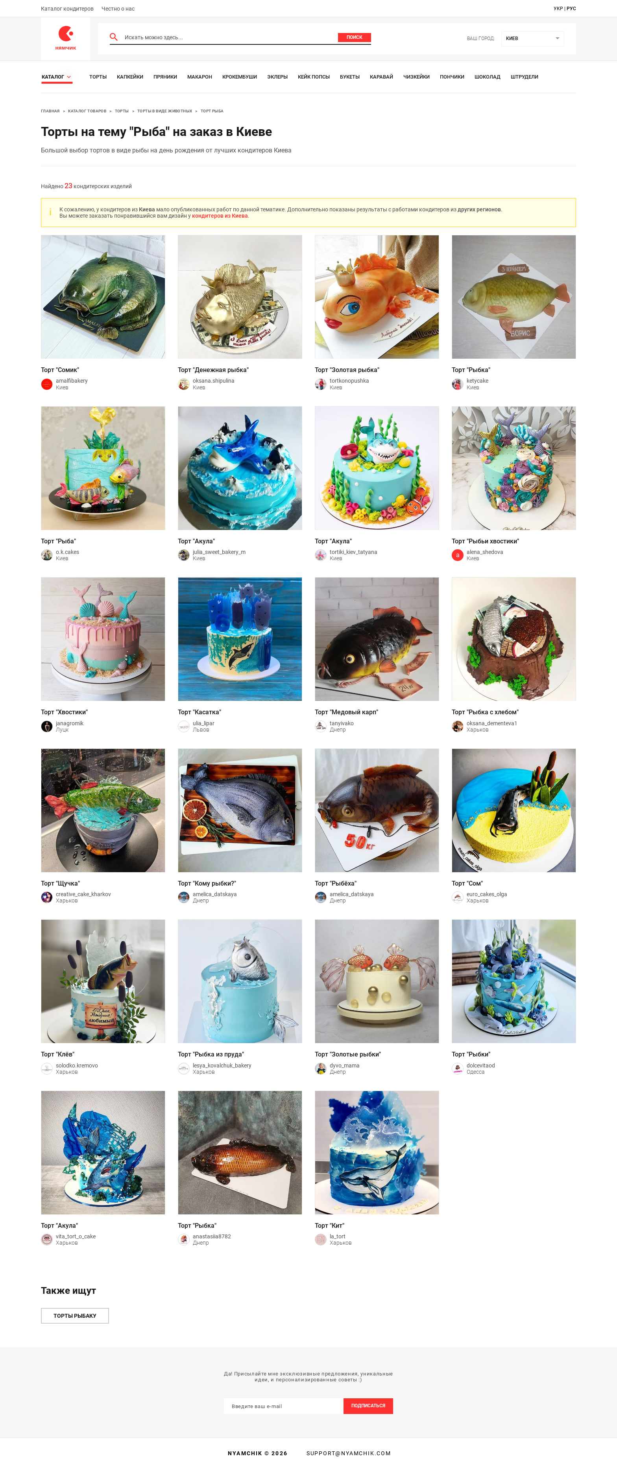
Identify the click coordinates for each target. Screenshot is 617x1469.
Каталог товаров (87, 111)
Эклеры (277, 77)
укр (558, 8)
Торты (98, 77)
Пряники (165, 77)
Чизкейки (416, 77)
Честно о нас (118, 9)
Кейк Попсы (314, 77)
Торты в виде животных (164, 111)
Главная (50, 111)
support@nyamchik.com (348, 1453)
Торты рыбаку (75, 1316)
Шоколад (488, 77)
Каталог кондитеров (67, 9)
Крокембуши (239, 77)
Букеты (350, 77)
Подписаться (368, 1405)
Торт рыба (212, 111)
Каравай (381, 77)
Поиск (354, 37)
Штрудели (524, 77)
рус (571, 8)
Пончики (452, 77)
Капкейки (130, 77)
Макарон (199, 77)
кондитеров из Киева (220, 216)
